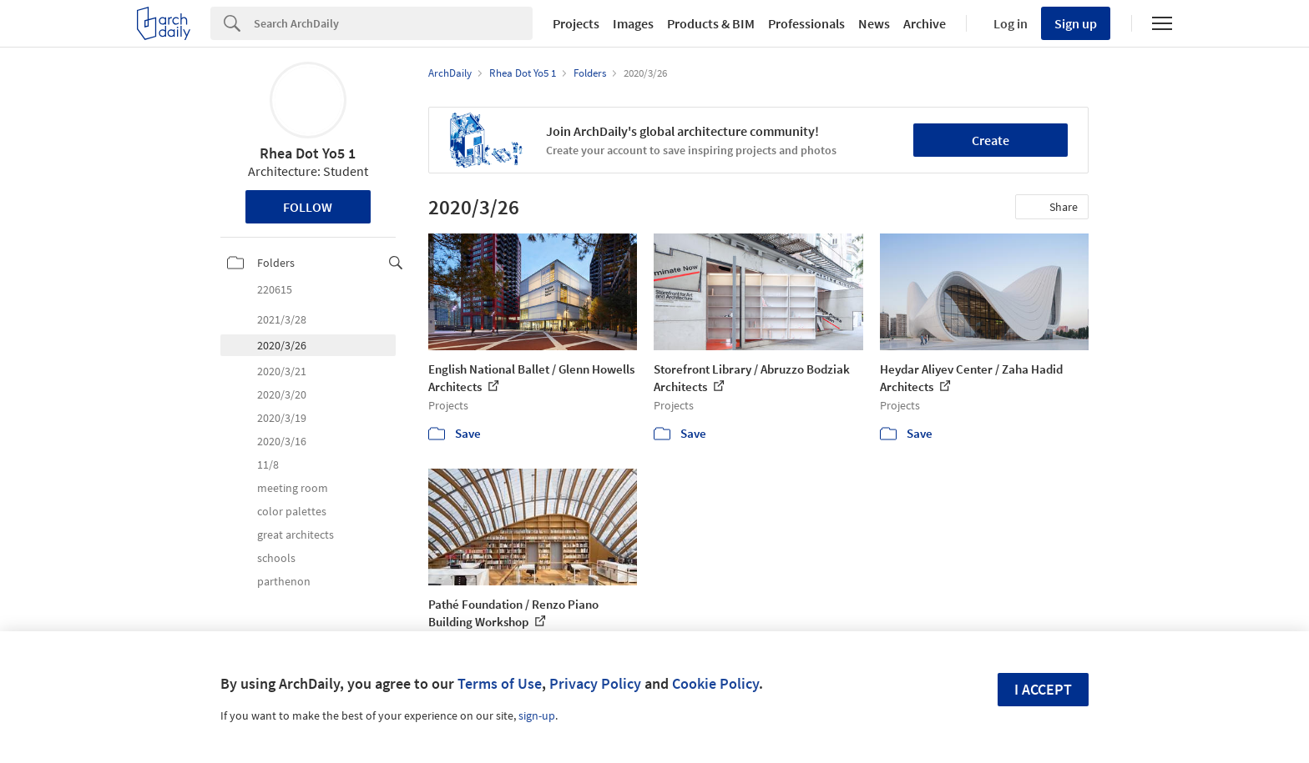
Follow (307, 206)
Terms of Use (499, 683)
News (874, 23)
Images (633, 23)
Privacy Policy (595, 683)
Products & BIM (711, 23)
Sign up (1075, 23)
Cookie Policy (715, 683)
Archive (924, 23)
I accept (1043, 689)
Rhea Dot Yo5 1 (308, 153)
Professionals (806, 23)
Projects (576, 23)
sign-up (536, 715)
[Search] (393, 23)
